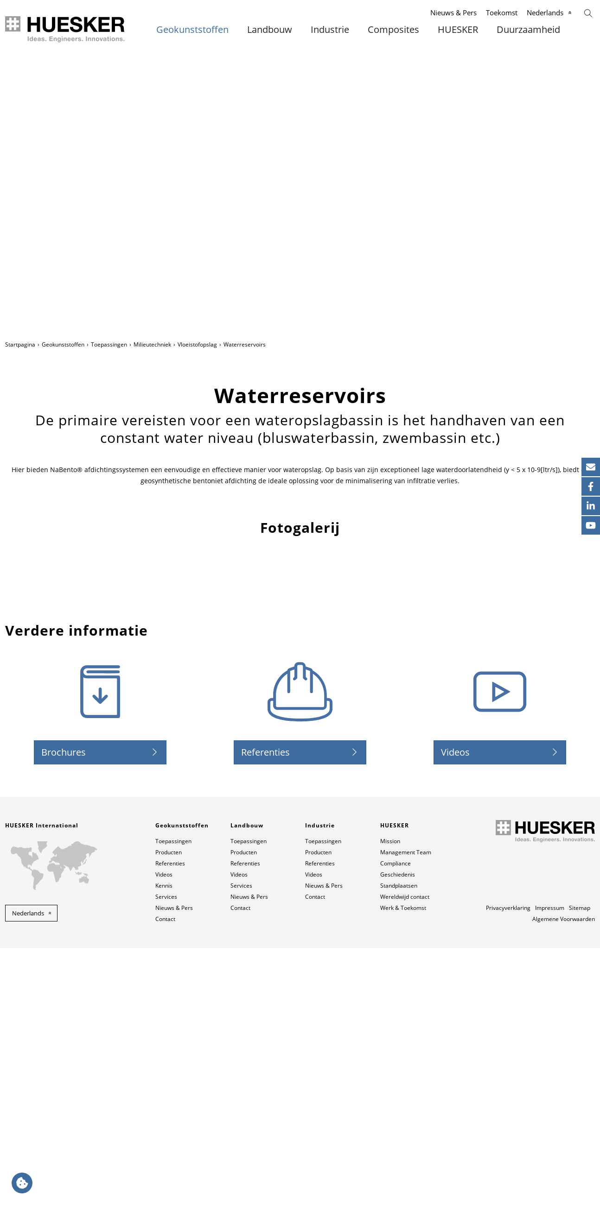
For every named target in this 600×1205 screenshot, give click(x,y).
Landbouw (269, 29)
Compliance (395, 1120)
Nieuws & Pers (453, 12)
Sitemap (579, 1165)
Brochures (63, 1009)
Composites (393, 29)
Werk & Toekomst (403, 1165)
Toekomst (501, 12)
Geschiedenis (397, 1132)
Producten (168, 1109)
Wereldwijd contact (404, 1154)
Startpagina (20, 344)
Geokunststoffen (192, 29)
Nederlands (545, 12)
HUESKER (458, 29)
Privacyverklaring (508, 1165)
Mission (390, 1098)
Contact (165, 1176)
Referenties (265, 1009)
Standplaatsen (398, 1143)
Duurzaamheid (528, 29)
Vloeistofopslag (197, 344)
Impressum (549, 1165)
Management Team (405, 1109)
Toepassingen (109, 344)
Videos (455, 1009)
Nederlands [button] (28, 1170)
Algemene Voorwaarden (563, 1176)
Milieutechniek (152, 344)
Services (166, 1154)
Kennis (163, 1143)
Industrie (330, 29)
